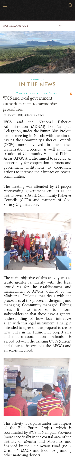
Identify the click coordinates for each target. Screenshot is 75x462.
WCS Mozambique (15, 25)
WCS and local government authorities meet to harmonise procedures (30, 103)
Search (53, 93)
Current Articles (25, 93)
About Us (37, 79)
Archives (42, 93)
